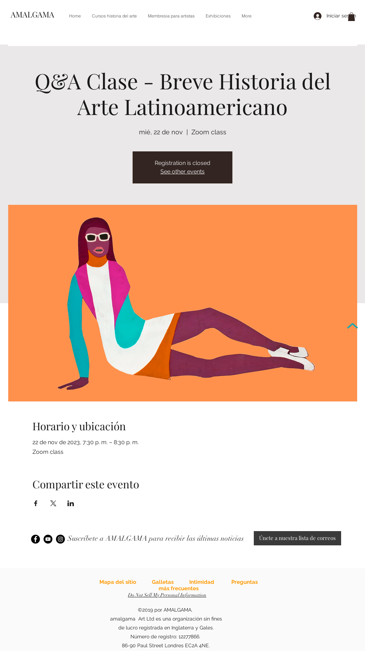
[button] (114, 16)
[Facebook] (35, 539)
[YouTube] (47, 539)
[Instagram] (60, 539)
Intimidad (201, 582)
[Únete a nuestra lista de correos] (297, 538)
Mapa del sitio (117, 582)
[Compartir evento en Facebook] (35, 503)
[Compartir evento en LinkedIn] (70, 503)
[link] (351, 16)
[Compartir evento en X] (53, 503)
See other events (182, 171)
